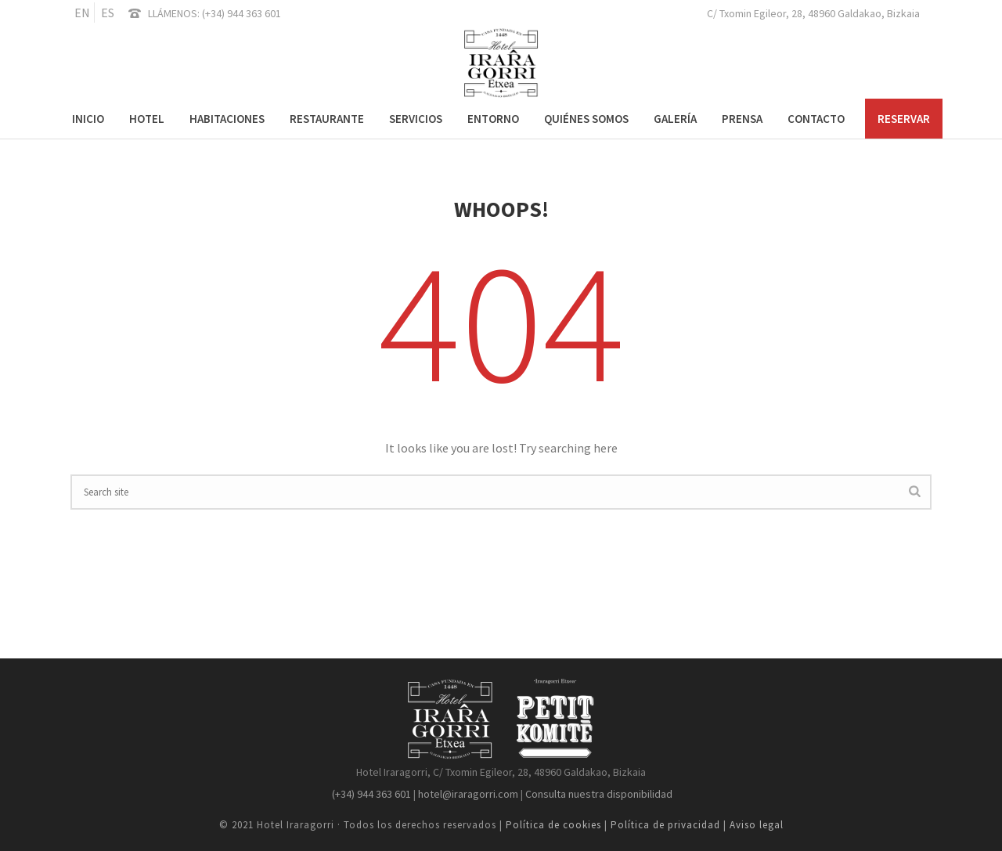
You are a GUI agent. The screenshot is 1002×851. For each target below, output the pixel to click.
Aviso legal (757, 824)
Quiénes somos (586, 118)
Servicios (415, 118)
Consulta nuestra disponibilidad (598, 794)
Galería (675, 118)
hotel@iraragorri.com (467, 794)
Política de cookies (555, 824)
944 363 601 (254, 13)
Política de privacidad (665, 824)
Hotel (146, 118)
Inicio (88, 118)
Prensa (742, 118)
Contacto (816, 118)
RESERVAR (904, 118)
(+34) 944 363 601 (370, 794)
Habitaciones (227, 118)
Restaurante (327, 118)
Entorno (493, 118)
